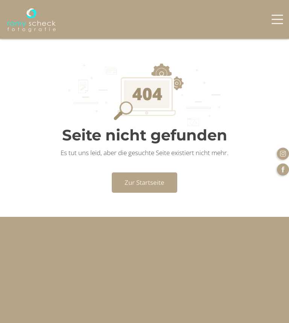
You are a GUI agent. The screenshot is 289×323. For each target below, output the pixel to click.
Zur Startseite (144, 182)
